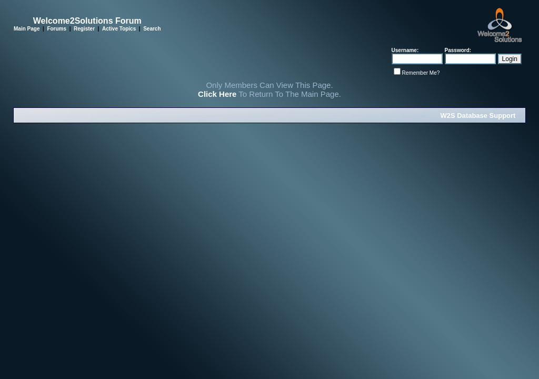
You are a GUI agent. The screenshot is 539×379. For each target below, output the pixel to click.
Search (152, 29)
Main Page (26, 29)
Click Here (217, 93)
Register (84, 29)
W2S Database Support (477, 115)
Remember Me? (421, 73)
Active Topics (119, 29)
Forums (56, 29)
